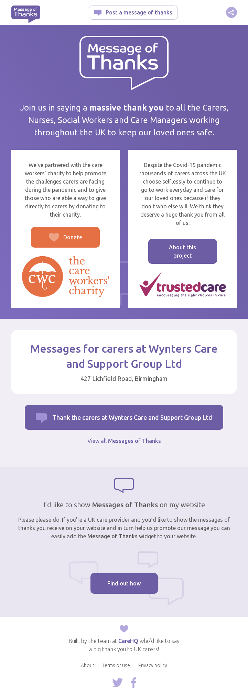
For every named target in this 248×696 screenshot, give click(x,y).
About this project (182, 251)
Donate (56, 241)
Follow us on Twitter (117, 682)
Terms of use (116, 665)
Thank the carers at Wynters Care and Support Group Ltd (132, 417)
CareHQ (128, 641)
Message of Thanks (25, 14)
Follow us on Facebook (133, 682)
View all (124, 441)
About (87, 665)
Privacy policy (152, 665)
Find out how (124, 583)
